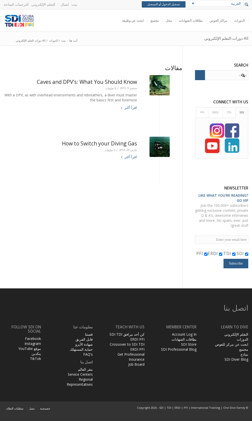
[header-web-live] (60, 21)
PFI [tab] (202, 112)
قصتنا (89, 334)
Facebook (33, 338)
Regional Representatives (80, 382)
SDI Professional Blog (178, 349)
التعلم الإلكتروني (43, 4)
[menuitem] (74, 4)
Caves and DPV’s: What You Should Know (87, 81)
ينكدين (36, 353)
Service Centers (80, 374)
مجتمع (243, 349)
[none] (216, 3)
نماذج (244, 354)
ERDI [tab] (215, 112)
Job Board (136, 364)
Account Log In (184, 334)
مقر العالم (85, 369)
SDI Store (188, 344)
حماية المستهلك (81, 349)
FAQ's (88, 354)
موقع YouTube (29, 348)
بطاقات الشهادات (184, 339)
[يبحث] (221, 75)
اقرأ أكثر (128, 107)
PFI (202, 253)
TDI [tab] (229, 112)
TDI (229, 253)
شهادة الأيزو (84, 344)
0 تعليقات (110, 88)
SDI (242, 253)
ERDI (215, 253)
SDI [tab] (242, 112)
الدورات (242, 339)
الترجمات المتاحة (16, 4)
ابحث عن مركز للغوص (231, 344)
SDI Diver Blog (236, 359)
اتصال (64, 4)
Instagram (32, 343)
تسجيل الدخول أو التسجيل (163, 4)
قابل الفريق (84, 339)
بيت (74, 4)
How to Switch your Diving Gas (99, 143)
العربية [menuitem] (236, 3)
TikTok (35, 358)
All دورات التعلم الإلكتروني (226, 38)
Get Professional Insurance (131, 357)
